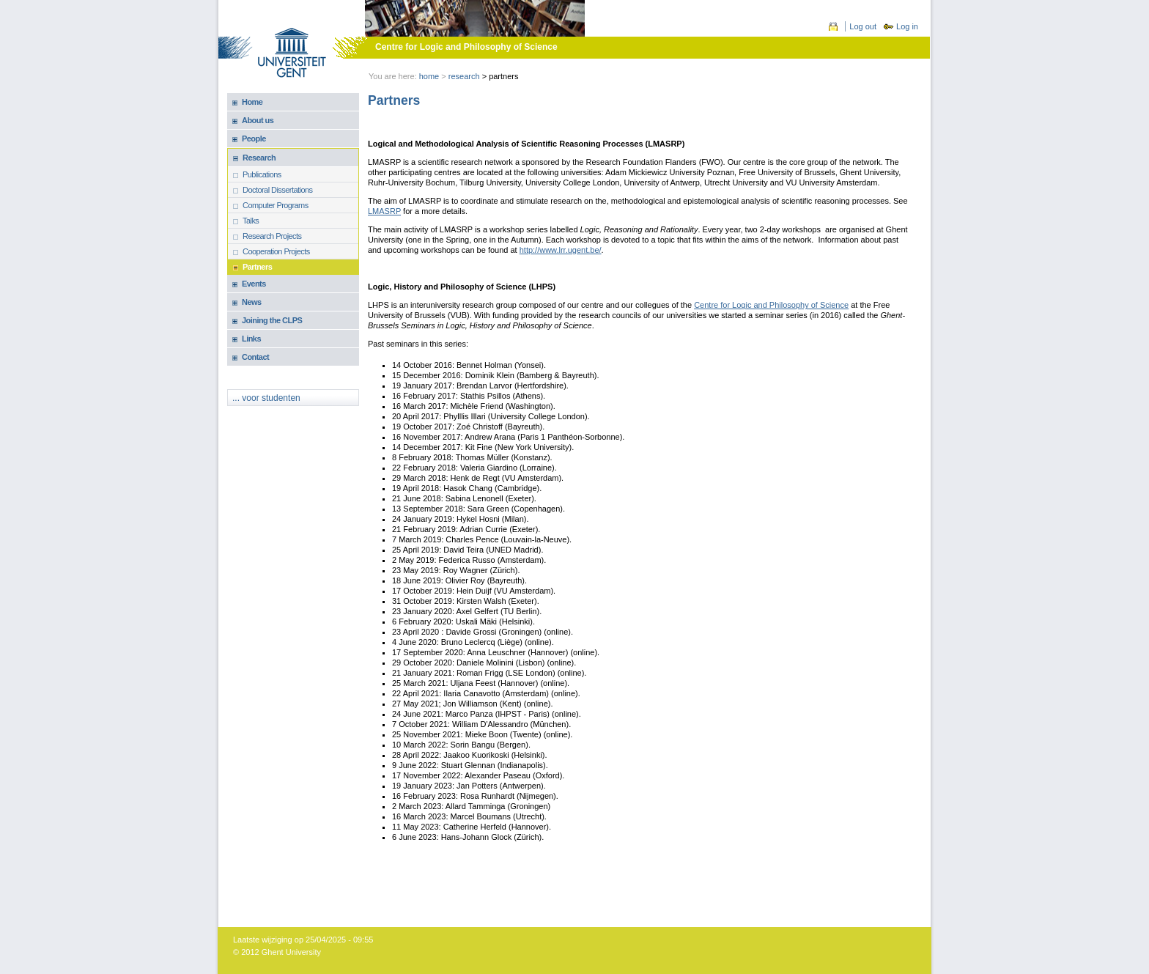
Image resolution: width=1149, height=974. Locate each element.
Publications (262, 174)
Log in (907, 26)
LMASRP (384, 211)
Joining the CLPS (272, 320)
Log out (862, 26)
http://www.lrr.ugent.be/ (561, 250)
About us (257, 120)
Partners (257, 266)
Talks (251, 220)
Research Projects (272, 236)
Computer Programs (276, 205)
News (252, 302)
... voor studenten (266, 398)
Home (429, 76)
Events (254, 283)
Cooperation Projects (276, 251)
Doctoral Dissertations (278, 189)
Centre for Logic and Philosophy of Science (466, 47)
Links (251, 338)
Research (464, 76)
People (254, 138)
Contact (255, 357)
